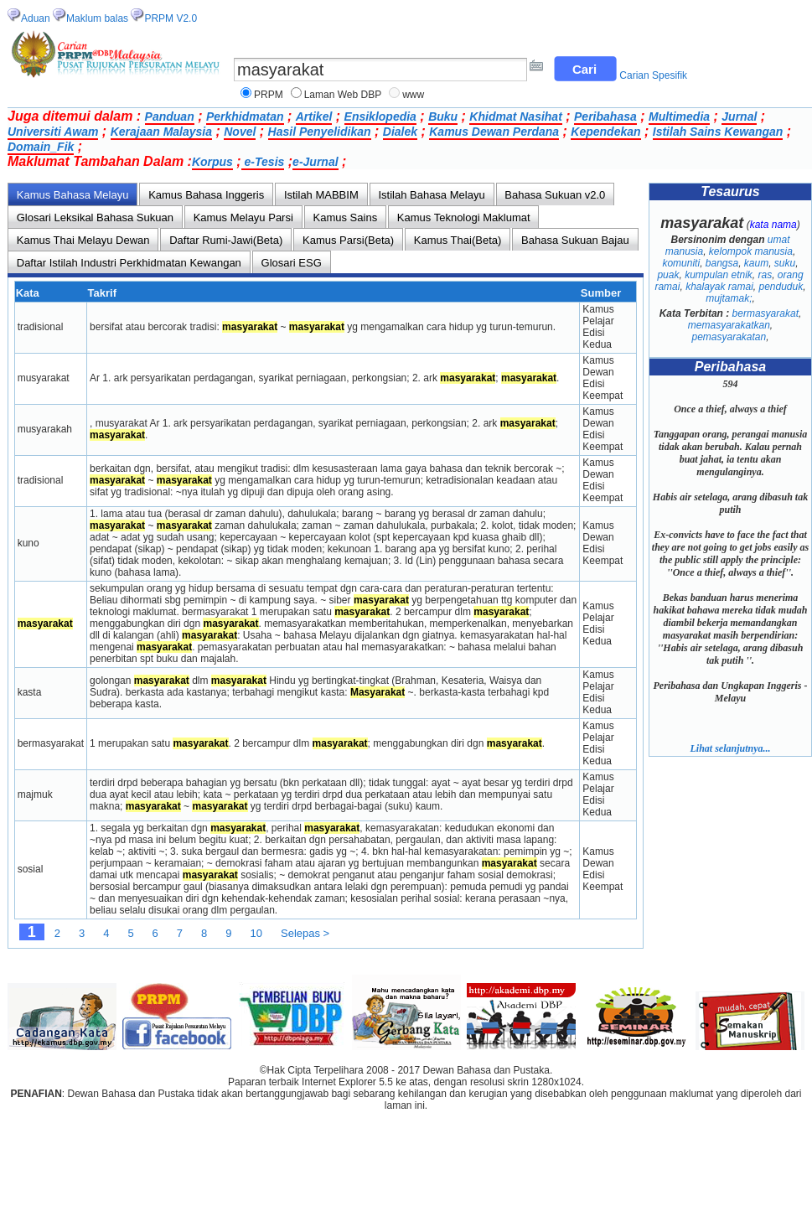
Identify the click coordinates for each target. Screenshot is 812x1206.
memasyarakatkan (729, 325)
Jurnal (739, 116)
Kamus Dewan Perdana (494, 131)
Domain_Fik (41, 146)
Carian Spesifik (653, 75)
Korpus (212, 161)
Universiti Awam (53, 131)
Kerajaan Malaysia (161, 131)
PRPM (268, 95)
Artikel (314, 116)
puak (668, 275)
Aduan (35, 18)
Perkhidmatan (245, 116)
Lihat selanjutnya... (730, 748)
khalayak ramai (719, 286)
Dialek (400, 131)
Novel (240, 131)
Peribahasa (605, 116)
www (413, 95)
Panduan (169, 116)
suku (784, 263)
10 (256, 933)
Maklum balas (97, 18)
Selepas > (305, 933)
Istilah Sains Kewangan (718, 131)
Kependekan (605, 131)
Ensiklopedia (380, 116)
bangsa (722, 263)
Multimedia (679, 116)
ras (765, 275)
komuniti (681, 263)
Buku (443, 116)
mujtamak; (729, 298)
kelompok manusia (751, 251)
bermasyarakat (765, 313)
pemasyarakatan (728, 337)
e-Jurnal (315, 161)
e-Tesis (263, 161)
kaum (756, 263)
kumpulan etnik (719, 275)
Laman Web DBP (343, 95)
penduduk (781, 286)
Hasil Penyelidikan (319, 131)
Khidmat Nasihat (515, 116)
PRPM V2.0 (170, 18)
